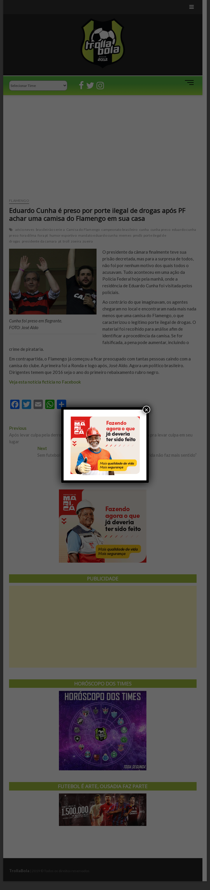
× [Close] (146, 409)
